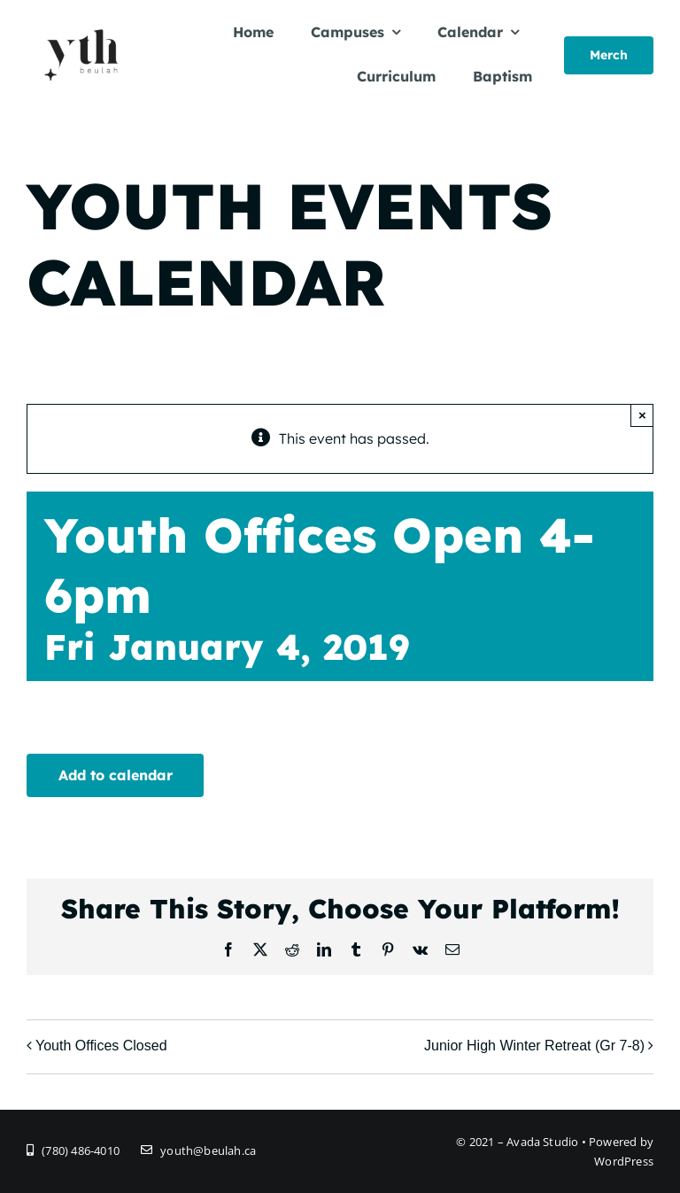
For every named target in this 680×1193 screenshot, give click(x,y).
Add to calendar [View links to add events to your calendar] (115, 775)
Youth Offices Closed (101, 1045)
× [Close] (642, 414)
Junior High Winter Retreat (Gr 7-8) (534, 1045)
